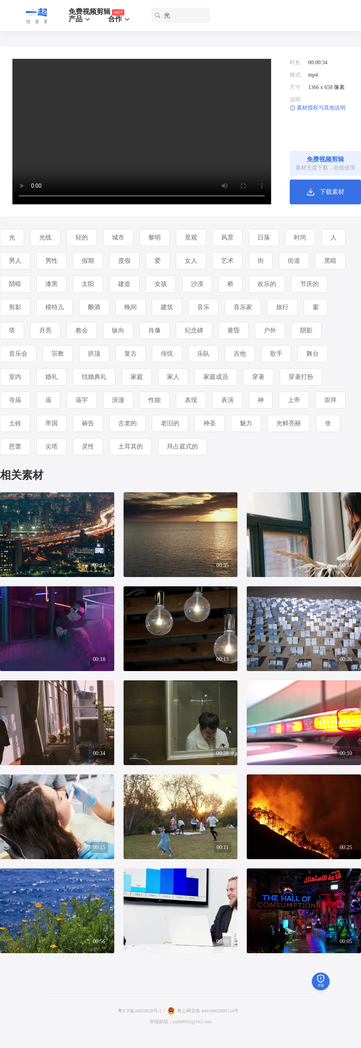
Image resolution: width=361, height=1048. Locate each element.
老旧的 (170, 423)
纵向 (118, 330)
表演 (227, 400)
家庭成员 (215, 376)
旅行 (282, 307)
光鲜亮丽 (288, 423)
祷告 (88, 423)
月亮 (45, 330)
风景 (227, 237)
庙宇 (82, 400)
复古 (130, 353)
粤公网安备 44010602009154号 (208, 1011)
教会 (82, 330)
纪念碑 (194, 330)
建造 (124, 284)
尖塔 (51, 446)
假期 (88, 260)
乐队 (203, 353)
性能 (154, 400)
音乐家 (243, 307)
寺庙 (15, 400)
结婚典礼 (94, 376)
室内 (15, 376)
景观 (191, 237)
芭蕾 (15, 446)
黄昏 (233, 330)
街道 (294, 260)
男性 (51, 260)
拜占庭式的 (182, 446)
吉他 (240, 353)
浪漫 (118, 400)
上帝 (294, 400)
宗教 (58, 353)
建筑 (167, 307)
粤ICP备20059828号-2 (140, 1011)
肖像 (154, 330)
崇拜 (330, 400)
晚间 (130, 307)
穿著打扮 (301, 376)
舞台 (312, 353)
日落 (264, 237)
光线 (45, 237)
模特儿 (54, 307)
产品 (80, 19)
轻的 (82, 237)
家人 (173, 376)
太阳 (88, 284)
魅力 (246, 423)
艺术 (227, 260)
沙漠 (197, 284)
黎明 (154, 237)
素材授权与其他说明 (321, 108)
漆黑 (51, 284)
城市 (118, 237)
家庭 (137, 376)
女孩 (161, 284)
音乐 (203, 307)
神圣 (209, 423)
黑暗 (330, 260)
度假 (124, 260)
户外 (270, 330)
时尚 (300, 237)
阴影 (306, 330)
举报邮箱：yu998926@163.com (181, 1021)
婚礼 (51, 376)
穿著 (258, 376)
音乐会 (18, 353)
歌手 (276, 353)
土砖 (15, 423)
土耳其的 (130, 446)
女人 (191, 260)
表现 (191, 400)
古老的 (127, 423)
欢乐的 (267, 284)
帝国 (51, 423)
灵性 (88, 446)
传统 (167, 353)
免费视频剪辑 (97, 11)
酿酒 (94, 307)
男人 (15, 260)
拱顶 (94, 353)
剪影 (15, 307)
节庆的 (309, 284)
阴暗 (15, 284)
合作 (119, 19)
